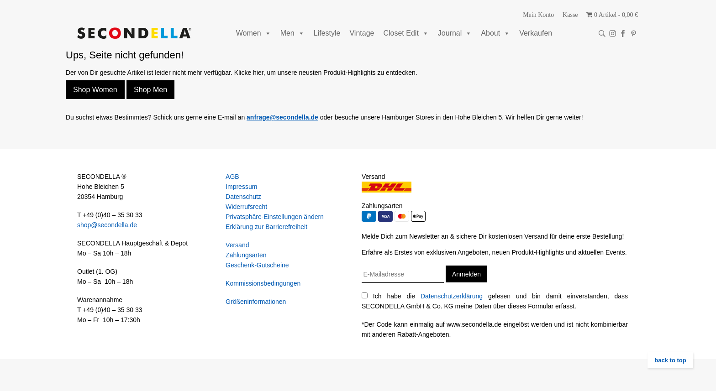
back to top (670, 360)
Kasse (570, 14)
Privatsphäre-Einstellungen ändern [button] (275, 216)
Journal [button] (455, 33)
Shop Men (150, 90)
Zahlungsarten (246, 255)
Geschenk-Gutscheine (257, 265)
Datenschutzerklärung (452, 296)
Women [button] (253, 33)
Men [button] (292, 33)
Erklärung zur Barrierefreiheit (266, 226)
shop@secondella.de (107, 225)
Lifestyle (327, 33)
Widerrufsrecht (246, 206)
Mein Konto (538, 14)
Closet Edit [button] (405, 33)
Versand (237, 245)
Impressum (241, 186)
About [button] (495, 33)
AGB (232, 176)
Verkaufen (535, 33)
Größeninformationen (256, 301)
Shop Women (95, 90)
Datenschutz (243, 196)
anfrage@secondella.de (282, 117)
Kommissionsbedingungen (263, 283)
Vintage (361, 33)
